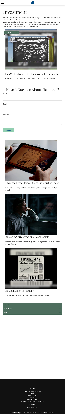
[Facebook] (31, 388)
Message (6, 114)
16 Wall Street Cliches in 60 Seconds (32, 74)
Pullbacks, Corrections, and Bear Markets (27, 237)
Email (5, 104)
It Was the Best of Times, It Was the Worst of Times (32, 183)
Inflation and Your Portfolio (19, 290)
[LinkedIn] (34, 388)
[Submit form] (8, 130)
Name (5, 93)
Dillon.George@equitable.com (32, 391)
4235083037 (34, 407)
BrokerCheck (51, 412)
